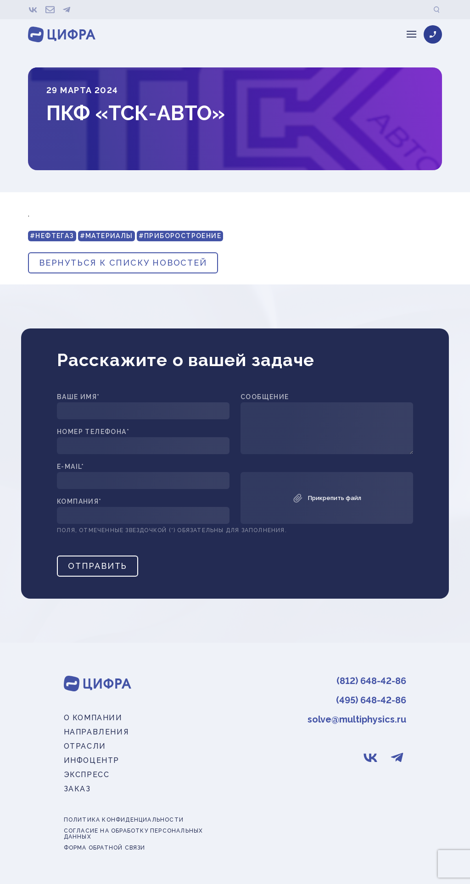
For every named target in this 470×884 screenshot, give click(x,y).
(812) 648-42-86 (371, 681)
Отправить (97, 566)
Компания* (79, 501)
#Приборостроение (180, 235)
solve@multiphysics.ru (357, 719)
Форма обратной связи (104, 848)
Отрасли (85, 746)
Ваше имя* (78, 397)
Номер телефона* (93, 431)
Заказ (77, 788)
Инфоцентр (91, 760)
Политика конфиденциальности (124, 820)
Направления (96, 732)
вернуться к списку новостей (123, 262)
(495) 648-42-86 (371, 700)
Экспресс (87, 774)
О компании (93, 717)
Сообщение (265, 397)
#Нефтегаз (52, 235)
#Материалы (106, 235)
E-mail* (70, 466)
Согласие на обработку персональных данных (133, 834)
